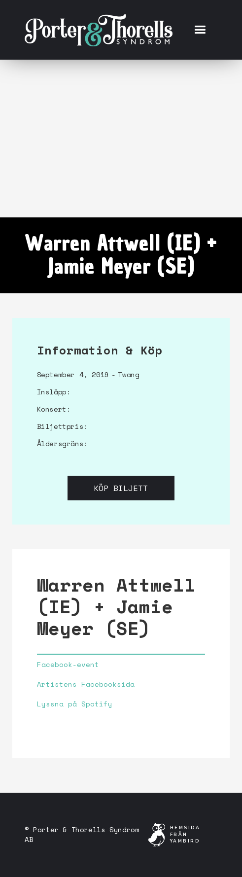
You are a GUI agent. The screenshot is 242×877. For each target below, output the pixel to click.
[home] (99, 29)
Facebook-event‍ (68, 664)
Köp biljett (121, 488)
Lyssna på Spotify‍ (74, 704)
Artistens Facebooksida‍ (86, 684)
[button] (199, 29)
